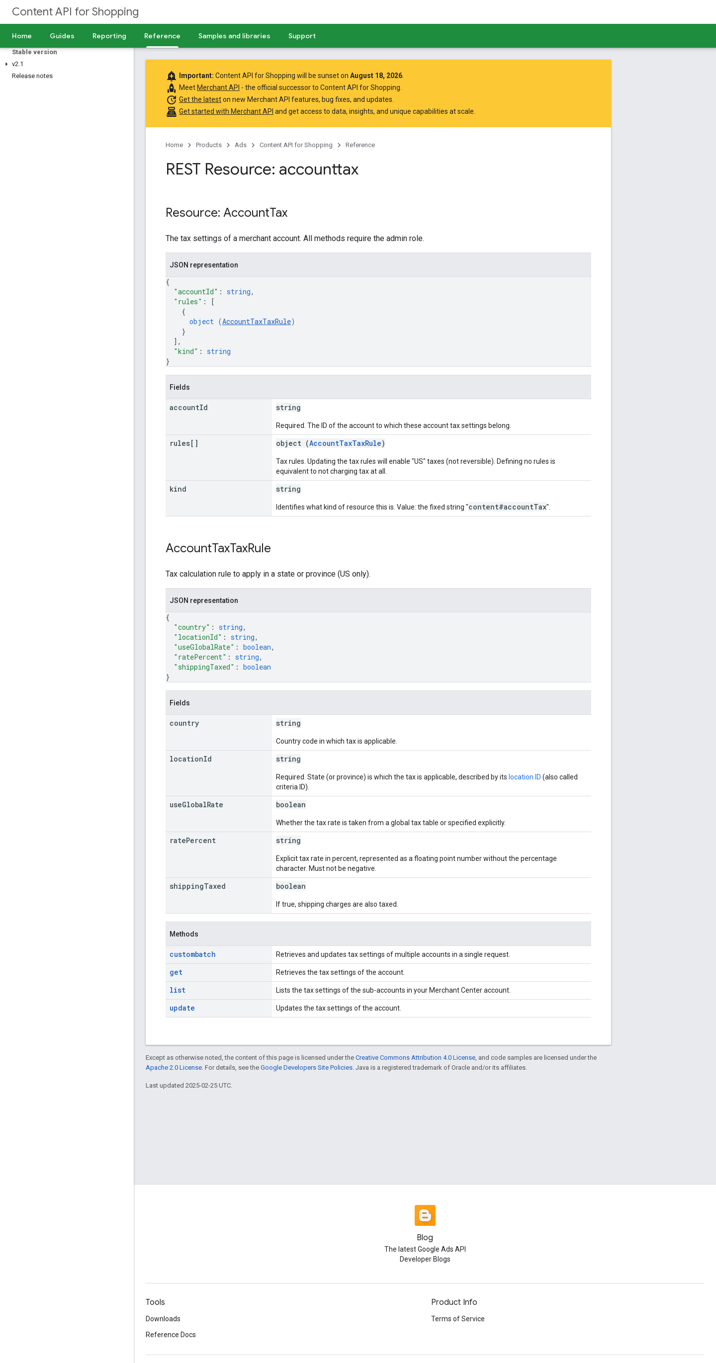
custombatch (193, 954)
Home (22, 35)
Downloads (163, 1319)
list (177, 990)
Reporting (109, 35)
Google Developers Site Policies (307, 1067)
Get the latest (200, 99)
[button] (65, 64)
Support (302, 35)
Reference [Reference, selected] (162, 35)
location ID (525, 777)
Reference (360, 145)
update (182, 1008)
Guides (62, 35)
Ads (241, 145)
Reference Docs (171, 1335)
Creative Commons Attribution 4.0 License (415, 1057)
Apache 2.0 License (174, 1067)
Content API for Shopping (75, 11)
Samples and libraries (234, 35)
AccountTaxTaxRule (256, 321)
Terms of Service (458, 1319)
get (176, 972)
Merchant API (218, 87)
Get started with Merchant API (226, 111)
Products (209, 145)
